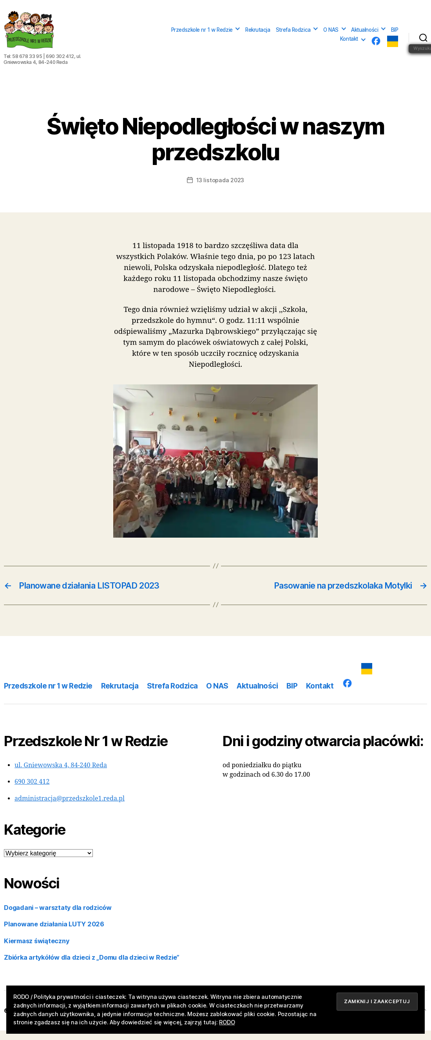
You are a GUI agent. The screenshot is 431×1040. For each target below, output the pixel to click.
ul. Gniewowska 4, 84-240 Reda (60, 775)
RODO (227, 1022)
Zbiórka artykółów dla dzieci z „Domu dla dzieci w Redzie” (91, 967)
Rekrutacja (257, 34)
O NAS (331, 34)
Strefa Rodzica (293, 34)
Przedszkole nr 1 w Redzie (202, 34)
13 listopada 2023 (220, 189)
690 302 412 (31, 791)
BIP (394, 34)
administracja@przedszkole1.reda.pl (69, 808)
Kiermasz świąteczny (36, 950)
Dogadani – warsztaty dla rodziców (58, 917)
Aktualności (364, 34)
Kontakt (349, 43)
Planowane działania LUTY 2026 (54, 933)
